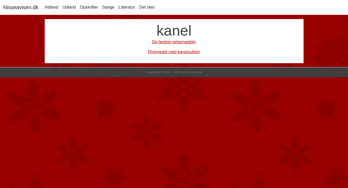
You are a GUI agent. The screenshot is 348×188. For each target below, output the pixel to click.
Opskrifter (89, 7)
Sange (108, 7)
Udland (69, 7)
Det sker (147, 7)
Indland (52, 7)
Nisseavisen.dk (20, 7)
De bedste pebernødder (174, 42)
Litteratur (126, 7)
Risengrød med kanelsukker (174, 52)
